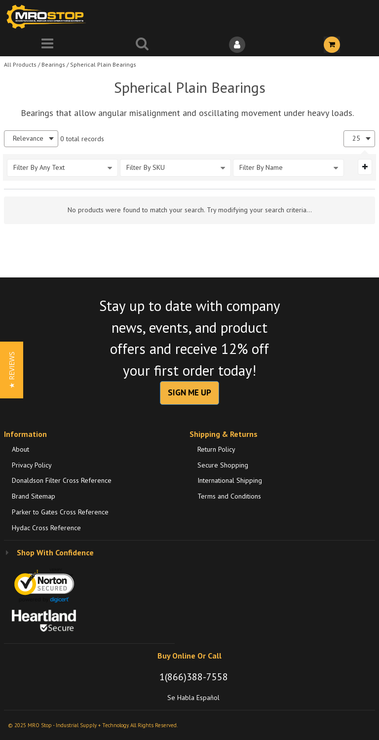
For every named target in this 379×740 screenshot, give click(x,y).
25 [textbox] (356, 138)
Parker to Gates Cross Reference (60, 511)
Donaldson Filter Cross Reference (62, 480)
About (20, 449)
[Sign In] (237, 44)
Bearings (53, 64)
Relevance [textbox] (28, 138)
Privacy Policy (32, 465)
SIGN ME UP (189, 392)
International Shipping (229, 480)
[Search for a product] (142, 44)
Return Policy (216, 449)
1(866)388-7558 (193, 676)
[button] (11, 370)
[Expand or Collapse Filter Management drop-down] (365, 167)
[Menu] (47, 44)
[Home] (48, 16)
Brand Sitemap (33, 496)
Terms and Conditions (229, 496)
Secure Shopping (222, 465)
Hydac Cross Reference (46, 527)
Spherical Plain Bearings (103, 64)
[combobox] (31, 138)
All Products (20, 64)
